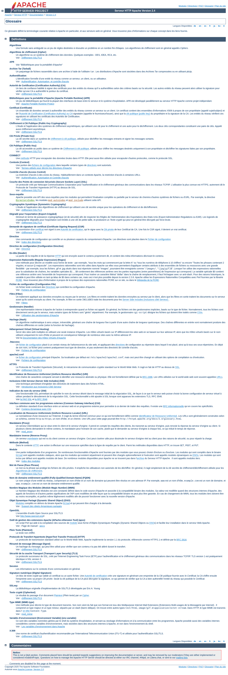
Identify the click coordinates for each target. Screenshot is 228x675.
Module (13, 449)
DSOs (195, 455)
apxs (42, 526)
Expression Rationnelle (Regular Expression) (33, 260)
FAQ (201, 6)
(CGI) (97, 403)
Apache (8, 15)
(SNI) (43, 390)
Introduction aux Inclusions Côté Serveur (41, 387)
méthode (25, 158)
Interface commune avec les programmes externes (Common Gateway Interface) (52, 403)
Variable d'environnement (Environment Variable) (35, 618)
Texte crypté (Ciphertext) (22, 592)
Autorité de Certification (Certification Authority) (35, 85)
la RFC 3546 (41, 399)
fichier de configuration (30, 344)
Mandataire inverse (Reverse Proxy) (28, 435)
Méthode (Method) (19, 442)
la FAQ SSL (26, 399)
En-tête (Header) (18, 253)
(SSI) (61, 381)
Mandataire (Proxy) (19, 423)
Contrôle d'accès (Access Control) (28, 172)
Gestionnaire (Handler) (21, 306)
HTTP (58, 256)
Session (14, 566)
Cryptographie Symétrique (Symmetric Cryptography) (38, 204)
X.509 (12, 630)
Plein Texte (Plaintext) (21, 530)
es (205, 26)
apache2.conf (17, 354)
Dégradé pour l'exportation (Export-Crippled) (33, 214)
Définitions (19, 39)
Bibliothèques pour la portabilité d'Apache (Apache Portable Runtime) (46, 98)
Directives (192, 6)
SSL (177, 367)
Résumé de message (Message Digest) (30, 544)
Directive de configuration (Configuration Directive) (36, 246)
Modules (182, 6)
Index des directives (31, 242)
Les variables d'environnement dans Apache (43, 626)
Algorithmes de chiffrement (29, 471)
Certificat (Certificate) (21, 108)
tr (224, 26)
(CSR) (81, 226)
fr (210, 26)
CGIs (199, 312)
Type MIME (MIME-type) (22, 602)
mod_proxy (27, 431)
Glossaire (209, 6)
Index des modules (31, 461)
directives (92, 165)
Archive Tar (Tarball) (20, 68)
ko (219, 26)
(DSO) (67, 500)
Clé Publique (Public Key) (23, 145)
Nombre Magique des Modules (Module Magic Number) (38, 488)
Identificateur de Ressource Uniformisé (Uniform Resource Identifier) (46, 374)
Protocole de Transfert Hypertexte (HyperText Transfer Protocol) (43, 537)
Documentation (36, 15)
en (200, 26)
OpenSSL (14, 510)
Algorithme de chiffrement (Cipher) (28, 52)
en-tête (26, 611)
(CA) (63, 85)
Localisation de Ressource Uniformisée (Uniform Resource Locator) (46, 413)
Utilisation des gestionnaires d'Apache (40, 315)
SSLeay (14, 585)
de (194, 26)
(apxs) (82, 520)
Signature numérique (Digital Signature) (30, 573)
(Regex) (61, 260)
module (73, 523)
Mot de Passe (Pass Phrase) (24, 465)
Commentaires (21, 645)
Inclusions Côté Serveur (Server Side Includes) (34, 381)
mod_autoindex (56, 200)
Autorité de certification (71, 229)
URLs (219, 377)
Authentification (18, 75)
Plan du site (220, 6)
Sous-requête (17, 194)
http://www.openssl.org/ (31, 516)
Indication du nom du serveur (25, 390)
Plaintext (58, 595)
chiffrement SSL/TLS (32, 58)
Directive (14, 236)
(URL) (85, 413)
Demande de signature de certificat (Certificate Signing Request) (43, 226)
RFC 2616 (181, 539)
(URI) (85, 374)
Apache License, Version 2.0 (31, 669)
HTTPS (13, 364)
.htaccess (15, 342)
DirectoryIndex (25, 200)
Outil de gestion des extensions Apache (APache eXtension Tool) (44, 520)
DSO (151, 523)
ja (214, 26)
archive (140, 458)
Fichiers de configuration (34, 290)
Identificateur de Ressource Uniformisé (158, 416)
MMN (71, 488)
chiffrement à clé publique (63, 139)
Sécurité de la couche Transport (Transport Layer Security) (41, 553)
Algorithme (15, 45)
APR (12, 62)
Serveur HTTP (20, 15)
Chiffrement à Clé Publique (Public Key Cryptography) (38, 123)
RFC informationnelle (173, 406)
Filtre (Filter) (16, 294)
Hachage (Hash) (18, 319)
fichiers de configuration (44, 165)
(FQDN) (86, 478)
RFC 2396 (147, 377)
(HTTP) (81, 537)
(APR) (87, 98)
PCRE (19, 280)
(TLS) (75, 553)
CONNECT (15, 155)
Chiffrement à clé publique (76, 148)
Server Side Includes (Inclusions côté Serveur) (146, 299)
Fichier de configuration (159, 239)
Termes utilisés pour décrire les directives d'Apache (47, 168)
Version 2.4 (51, 15)
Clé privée (109, 229)
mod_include (76, 200)
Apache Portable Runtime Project (37, 104)
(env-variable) (69, 618)
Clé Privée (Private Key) (22, 136)
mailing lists (181, 657)
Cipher (85, 595)
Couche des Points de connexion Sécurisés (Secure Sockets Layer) (45, 182)
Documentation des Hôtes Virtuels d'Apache (44, 338)
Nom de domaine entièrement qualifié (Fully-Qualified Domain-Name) (46, 478)
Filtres (25, 302)
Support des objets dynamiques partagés (42, 506)
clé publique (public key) (138, 113)
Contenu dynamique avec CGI (36, 409)
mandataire (32, 438)
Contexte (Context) (19, 162)
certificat (39, 229)
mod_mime (27, 614)
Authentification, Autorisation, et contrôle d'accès (45, 81)
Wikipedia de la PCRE (148, 280)
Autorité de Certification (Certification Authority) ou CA (46, 113)
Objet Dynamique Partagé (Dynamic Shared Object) (37, 500)
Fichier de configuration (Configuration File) (33, 284)
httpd (19, 455)
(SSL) (84, 182)
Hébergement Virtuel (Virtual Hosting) (29, 329)
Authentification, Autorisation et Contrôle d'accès (45, 177)
